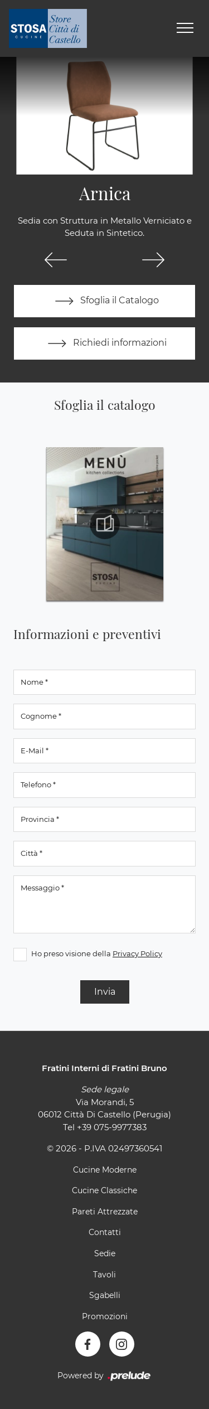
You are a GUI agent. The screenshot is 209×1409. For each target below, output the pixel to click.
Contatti (105, 1232)
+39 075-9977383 (112, 1127)
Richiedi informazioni (105, 343)
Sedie (104, 1253)
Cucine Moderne (105, 1170)
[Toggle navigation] (185, 28)
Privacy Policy (137, 953)
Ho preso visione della (96, 953)
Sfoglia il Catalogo (104, 301)
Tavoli (104, 1275)
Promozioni (105, 1316)
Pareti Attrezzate (105, 1212)
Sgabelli (104, 1295)
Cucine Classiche (104, 1190)
